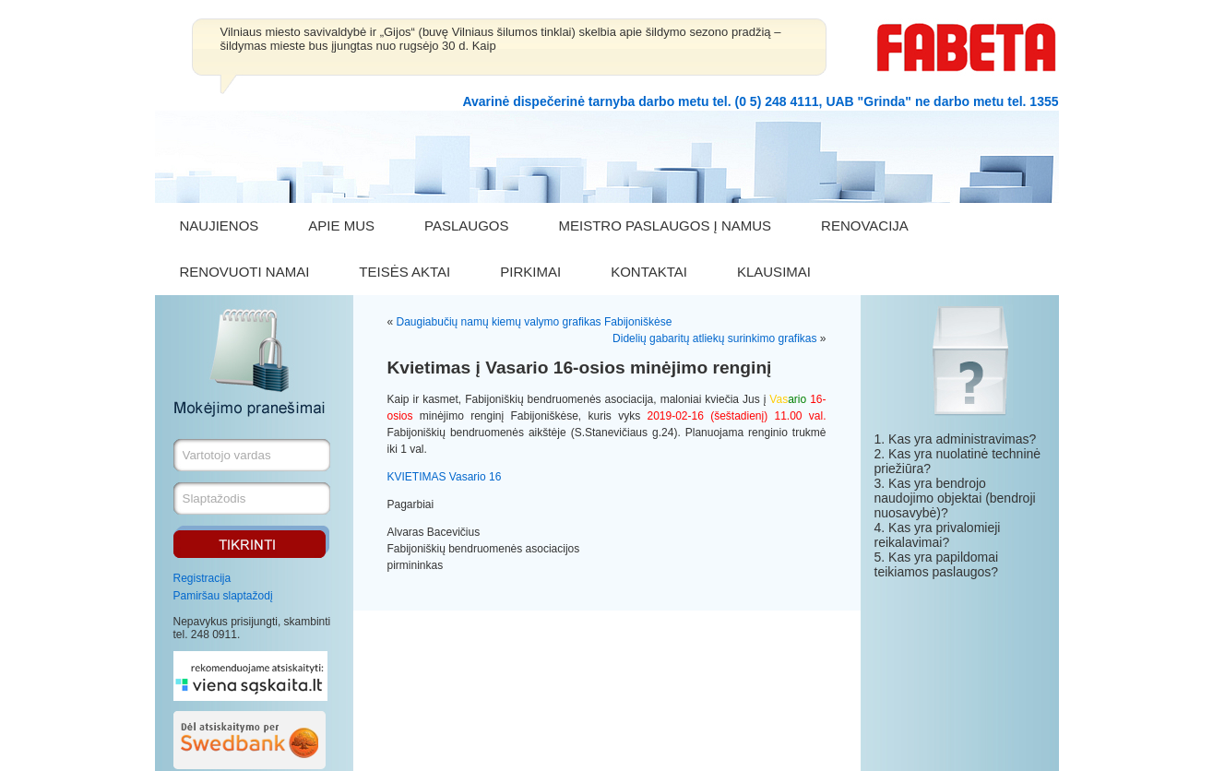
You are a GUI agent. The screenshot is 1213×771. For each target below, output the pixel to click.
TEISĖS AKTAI (404, 271)
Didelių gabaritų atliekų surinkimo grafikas (714, 338)
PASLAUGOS (466, 225)
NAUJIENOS (219, 225)
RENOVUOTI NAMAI (245, 271)
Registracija (202, 578)
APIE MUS (341, 225)
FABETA (966, 47)
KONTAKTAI (649, 271)
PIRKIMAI (530, 271)
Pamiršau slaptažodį (223, 595)
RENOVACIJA (865, 225)
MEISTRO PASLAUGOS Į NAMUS (664, 225)
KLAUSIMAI (774, 271)
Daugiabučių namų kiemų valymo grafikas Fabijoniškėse (534, 321)
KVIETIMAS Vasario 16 (444, 476)
